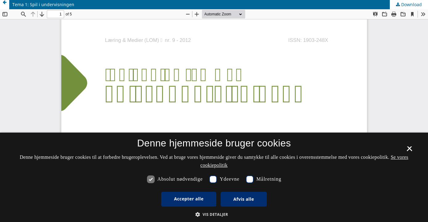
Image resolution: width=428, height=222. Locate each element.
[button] (214, 214)
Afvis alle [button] (243, 199)
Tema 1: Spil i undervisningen (43, 4)
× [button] (409, 150)
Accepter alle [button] (189, 199)
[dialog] (214, 177)
